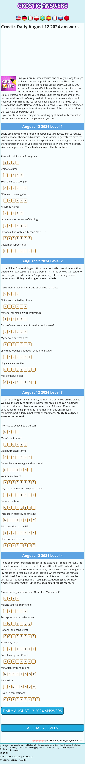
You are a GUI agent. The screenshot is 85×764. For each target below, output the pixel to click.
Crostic (23, 760)
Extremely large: (10, 642)
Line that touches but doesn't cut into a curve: (26, 350)
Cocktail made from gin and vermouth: (22, 463)
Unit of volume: (9, 169)
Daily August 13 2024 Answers (32, 710)
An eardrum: (8, 680)
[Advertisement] (42, 52)
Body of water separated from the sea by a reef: (27, 325)
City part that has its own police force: (22, 488)
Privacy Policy (4, 747)
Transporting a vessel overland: (18, 617)
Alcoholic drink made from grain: (19, 156)
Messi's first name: (11, 438)
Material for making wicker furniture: (21, 312)
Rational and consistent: (14, 630)
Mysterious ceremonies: (14, 338)
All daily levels (42, 727)
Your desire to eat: (11, 476)
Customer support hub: (14, 244)
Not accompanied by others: (17, 300)
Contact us (14, 756)
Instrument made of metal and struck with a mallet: (29, 287)
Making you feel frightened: (16, 604)
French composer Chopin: (15, 655)
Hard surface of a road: (14, 539)
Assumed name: (10, 206)
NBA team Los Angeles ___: (16, 194)
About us (28, 756)
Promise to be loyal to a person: (18, 425)
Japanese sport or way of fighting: (19, 219)
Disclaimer (4, 754)
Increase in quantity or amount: (18, 513)
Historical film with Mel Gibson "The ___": (23, 232)
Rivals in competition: (13, 693)
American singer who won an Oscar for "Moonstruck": (31, 592)
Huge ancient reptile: (12, 363)
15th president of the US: (15, 526)
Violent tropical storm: (13, 450)
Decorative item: (10, 501)
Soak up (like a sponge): (14, 181)
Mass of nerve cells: (12, 375)
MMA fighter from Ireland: (15, 667)
